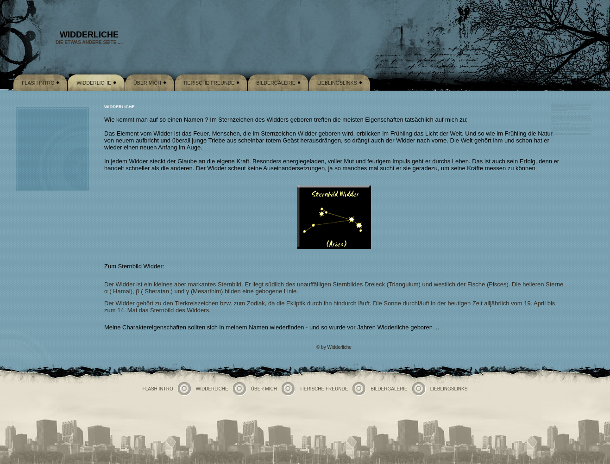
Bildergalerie (276, 83)
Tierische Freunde (208, 83)
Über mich (147, 83)
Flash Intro (38, 83)
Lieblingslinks (337, 83)
